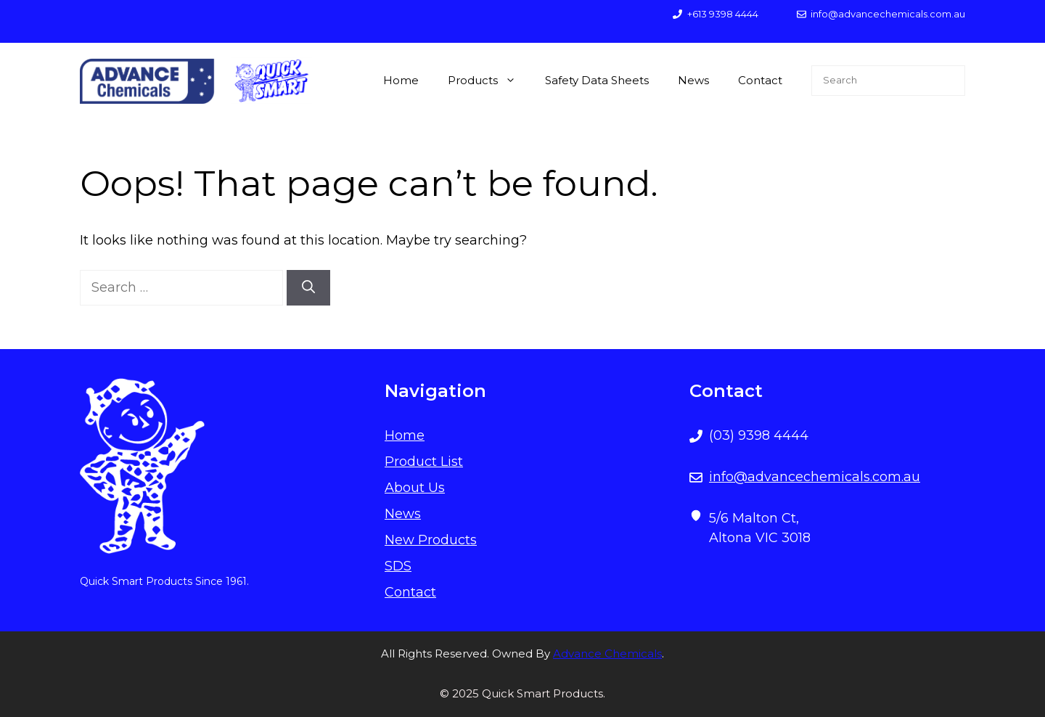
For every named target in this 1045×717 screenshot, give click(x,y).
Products (489, 80)
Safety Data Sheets (597, 80)
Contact (760, 80)
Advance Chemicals (607, 653)
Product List (424, 462)
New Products (431, 540)
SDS (398, 566)
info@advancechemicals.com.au (814, 477)
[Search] (308, 288)
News (693, 80)
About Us (415, 488)
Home (401, 80)
